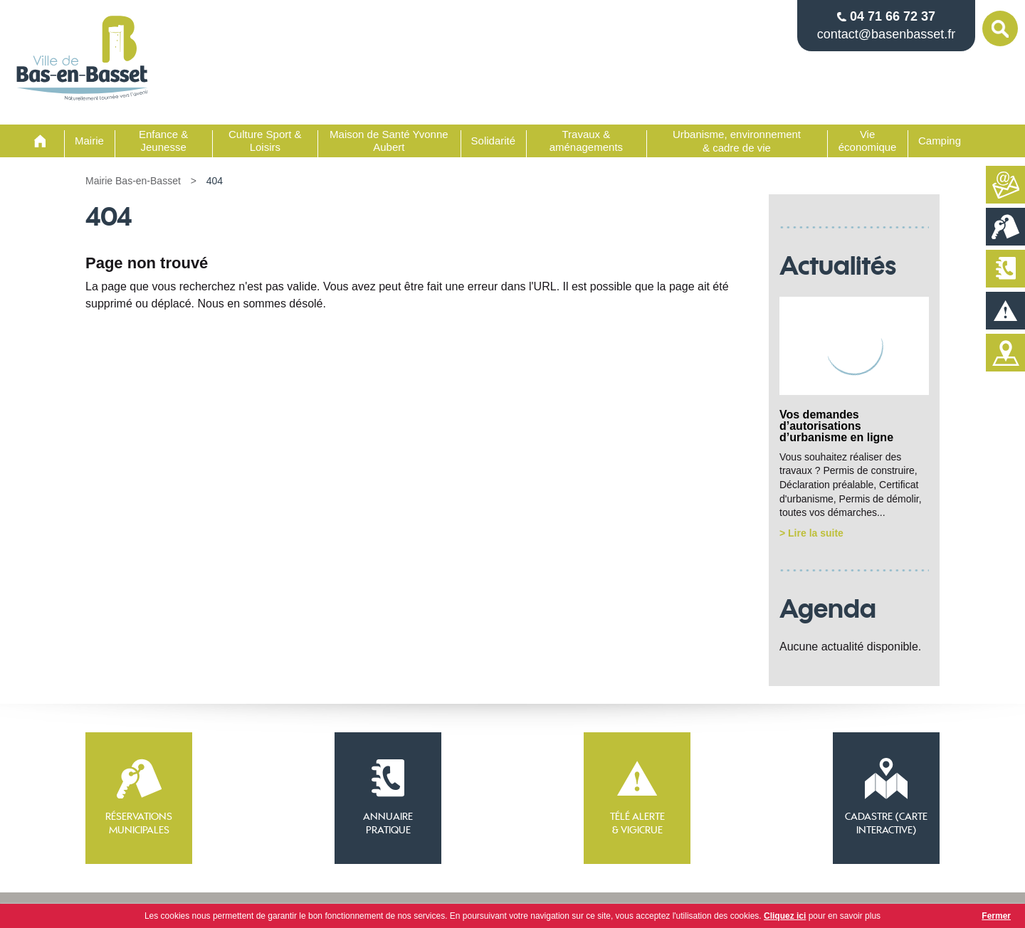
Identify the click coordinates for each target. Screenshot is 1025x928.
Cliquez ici (785, 916)
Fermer (996, 916)
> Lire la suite (811, 533)
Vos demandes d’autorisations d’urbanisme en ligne (836, 425)
